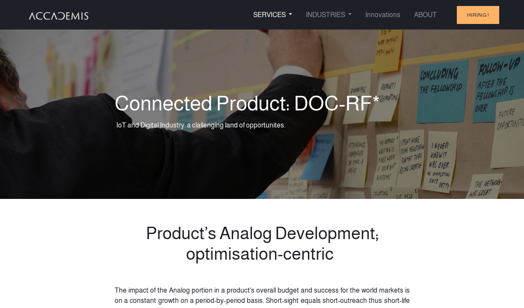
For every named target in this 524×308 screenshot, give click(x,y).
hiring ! (478, 15)
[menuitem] (382, 15)
